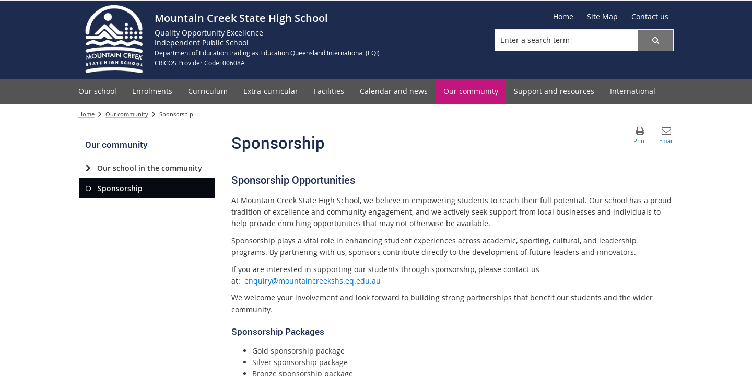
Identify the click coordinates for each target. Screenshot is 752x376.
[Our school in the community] (88, 168)
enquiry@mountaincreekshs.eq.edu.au (312, 281)
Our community (126, 114)
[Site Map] (602, 16)
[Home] (563, 16)
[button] (655, 40)
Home (86, 114)
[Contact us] (650, 16)
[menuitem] (97, 91)
